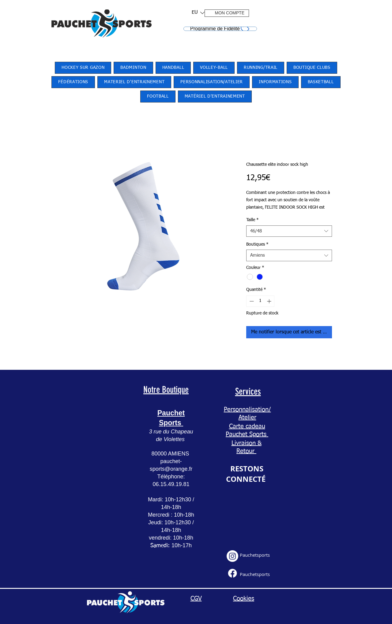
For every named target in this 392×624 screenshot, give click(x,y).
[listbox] (198, 12)
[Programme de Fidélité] (220, 29)
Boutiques (257, 244)
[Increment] (269, 301)
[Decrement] (251, 301)
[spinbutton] (260, 301)
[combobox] (289, 231)
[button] (196, 12)
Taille (252, 220)
